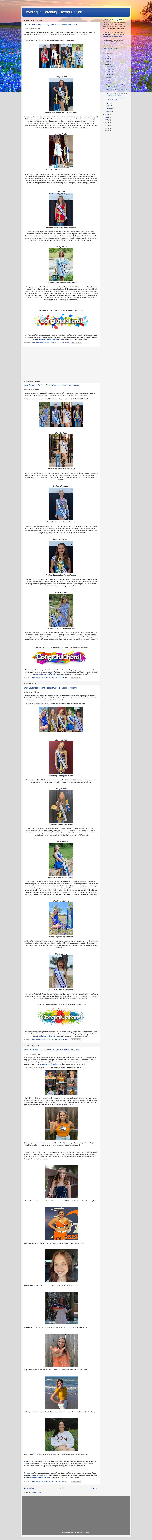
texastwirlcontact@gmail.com (48, 339)
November (109, 69)
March (108, 105)
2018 (106, 125)
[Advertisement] (61, 363)
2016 (106, 130)
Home (61, 1488)
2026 (106, 56)
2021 (106, 117)
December (109, 66)
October (109, 72)
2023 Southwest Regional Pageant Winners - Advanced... (116, 85)
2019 (106, 122)
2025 (106, 58)
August (108, 77)
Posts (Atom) (37, 1492)
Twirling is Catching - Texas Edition (53, 12)
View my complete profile (110, 48)
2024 (106, 61)
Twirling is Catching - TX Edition (115, 20)
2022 (106, 114)
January (109, 111)
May (107, 82)
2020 (106, 120)
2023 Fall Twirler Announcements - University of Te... (116, 98)
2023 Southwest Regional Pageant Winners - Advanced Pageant (50, 25)
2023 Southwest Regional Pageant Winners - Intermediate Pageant (51, 385)
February (109, 108)
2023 (106, 64)
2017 (106, 128)
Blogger (87, 1532)
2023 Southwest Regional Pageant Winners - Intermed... (116, 90)
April (108, 103)
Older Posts (93, 1488)
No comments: (64, 342)
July (107, 80)
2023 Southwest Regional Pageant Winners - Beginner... (116, 94)
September (110, 74)
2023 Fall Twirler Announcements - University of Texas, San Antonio (52, 1050)
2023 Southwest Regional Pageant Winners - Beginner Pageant (50, 688)
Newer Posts (29, 1488)
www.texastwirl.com (109, 42)
